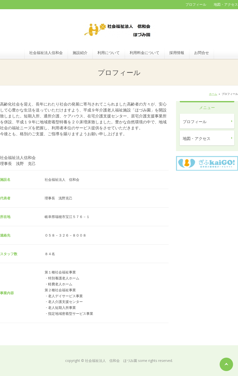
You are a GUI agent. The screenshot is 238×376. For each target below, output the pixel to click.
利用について (108, 52)
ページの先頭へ (226, 364)
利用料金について (144, 52)
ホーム (213, 94)
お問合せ (201, 52)
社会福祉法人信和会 (46, 52)
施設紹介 (80, 52)
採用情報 (176, 52)
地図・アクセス (226, 4)
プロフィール (195, 4)
